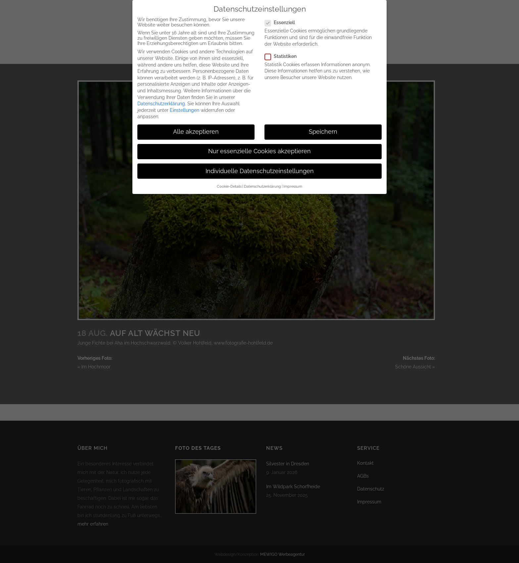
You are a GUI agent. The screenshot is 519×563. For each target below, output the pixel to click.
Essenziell (282, 17)
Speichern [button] (323, 126)
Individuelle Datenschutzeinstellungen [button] (260, 165)
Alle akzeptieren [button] (196, 126)
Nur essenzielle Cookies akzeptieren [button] (259, 145)
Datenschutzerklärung (161, 98)
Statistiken (283, 50)
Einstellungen (184, 104)
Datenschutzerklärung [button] (262, 181)
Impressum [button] (292, 181)
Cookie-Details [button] (229, 181)
